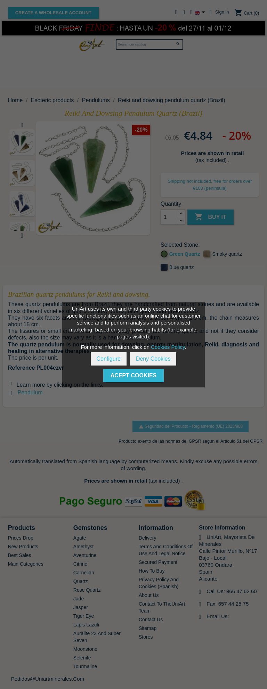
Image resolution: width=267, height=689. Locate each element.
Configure (109, 359)
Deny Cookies (153, 359)
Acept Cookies (133, 375)
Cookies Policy (168, 347)
